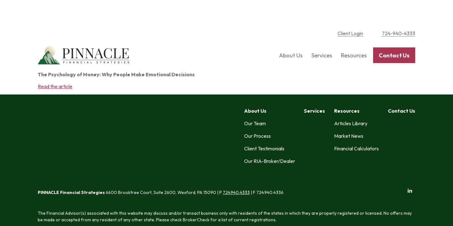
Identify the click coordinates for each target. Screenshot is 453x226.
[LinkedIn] (409, 86)
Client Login (350, 12)
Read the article (55, 65)
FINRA (231, 126)
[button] (291, 35)
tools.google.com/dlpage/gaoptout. (132, 188)
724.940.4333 (236, 88)
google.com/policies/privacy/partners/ (239, 182)
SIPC (243, 126)
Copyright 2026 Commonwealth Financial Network (144, 200)
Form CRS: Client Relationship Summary (92, 163)
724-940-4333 (398, 12)
